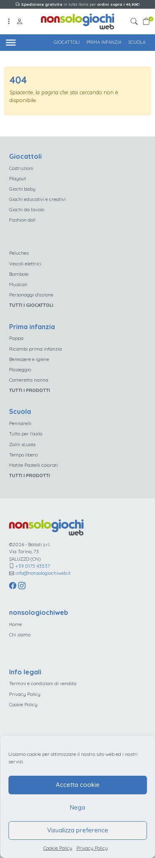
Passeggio (20, 369)
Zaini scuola (22, 444)
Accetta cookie (78, 785)
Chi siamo (20, 634)
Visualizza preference (77, 830)
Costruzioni (21, 168)
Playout (17, 178)
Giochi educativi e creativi (37, 199)
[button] (135, 21)
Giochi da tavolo (26, 209)
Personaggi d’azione (31, 295)
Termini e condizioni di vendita (42, 683)
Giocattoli (67, 42)
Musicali (18, 284)
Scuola (136, 42)
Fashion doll (22, 220)
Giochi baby (22, 189)
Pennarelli (20, 423)
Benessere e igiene (29, 359)
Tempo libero (23, 455)
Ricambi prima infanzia (35, 349)
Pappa (16, 338)
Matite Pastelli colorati (33, 465)
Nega (77, 807)
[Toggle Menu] (11, 42)
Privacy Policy (92, 848)
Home (15, 624)
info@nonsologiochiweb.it (43, 573)
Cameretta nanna (28, 380)
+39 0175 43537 (32, 566)
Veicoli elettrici (25, 264)
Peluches (19, 253)
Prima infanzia (104, 42)
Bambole (19, 274)
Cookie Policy (57, 848)
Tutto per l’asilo (25, 433)
